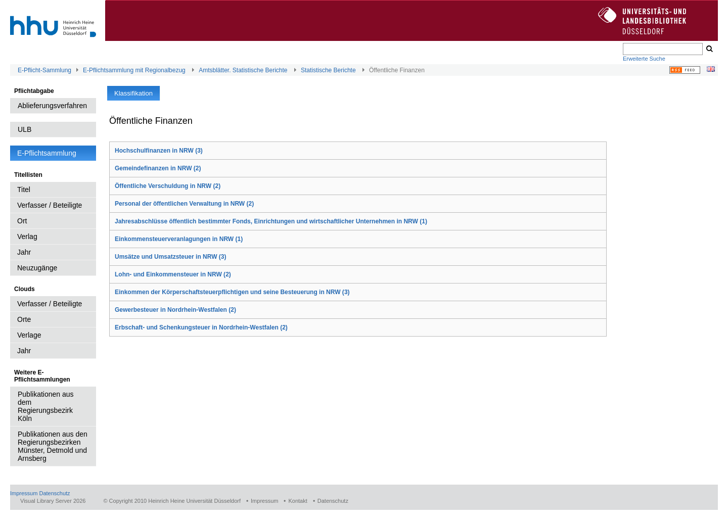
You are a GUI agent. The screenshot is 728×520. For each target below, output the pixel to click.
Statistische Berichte (328, 70)
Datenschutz (54, 493)
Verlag (27, 236)
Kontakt (297, 501)
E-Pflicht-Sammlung (44, 70)
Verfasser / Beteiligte (49, 205)
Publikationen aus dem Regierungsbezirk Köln (46, 406)
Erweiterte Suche (644, 59)
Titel (23, 189)
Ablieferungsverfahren (52, 106)
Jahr (24, 252)
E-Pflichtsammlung (46, 153)
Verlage (29, 335)
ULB (24, 129)
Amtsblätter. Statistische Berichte (243, 70)
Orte (24, 319)
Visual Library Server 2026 (52, 501)
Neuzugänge (37, 268)
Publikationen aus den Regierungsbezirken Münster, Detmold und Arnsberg (52, 446)
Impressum (23, 493)
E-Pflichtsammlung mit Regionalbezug (134, 70)
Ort (22, 221)
